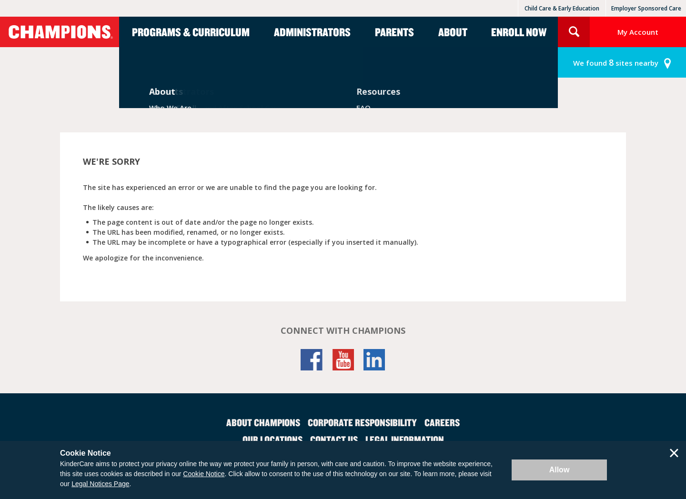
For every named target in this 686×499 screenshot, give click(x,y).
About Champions (263, 422)
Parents (394, 32)
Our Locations (272, 439)
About (452, 32)
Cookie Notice (203, 474)
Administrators (312, 32)
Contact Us (334, 439)
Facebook (312, 359)
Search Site (574, 32)
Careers (442, 422)
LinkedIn (374, 359)
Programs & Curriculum (191, 32)
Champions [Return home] (59, 32)
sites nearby (615, 63)
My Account (637, 32)
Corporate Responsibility (362, 422)
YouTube (343, 359)
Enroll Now (518, 32)
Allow (559, 470)
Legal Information (404, 439)
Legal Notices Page (100, 484)
